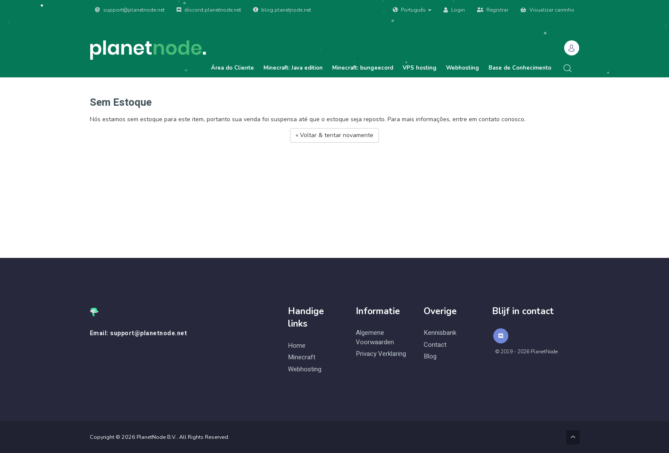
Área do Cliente (232, 68)
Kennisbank (440, 332)
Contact (435, 344)
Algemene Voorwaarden (375, 337)
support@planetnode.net (130, 9)
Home (296, 345)
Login (454, 9)
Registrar (492, 9)
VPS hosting (420, 68)
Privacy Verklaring (381, 353)
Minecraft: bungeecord (362, 68)
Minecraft (301, 357)
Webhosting (462, 68)
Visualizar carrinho (547, 9)
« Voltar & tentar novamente (334, 135)
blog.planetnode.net (282, 9)
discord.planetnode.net (209, 9)
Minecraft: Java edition (293, 68)
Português (412, 9)
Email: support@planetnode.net (138, 333)
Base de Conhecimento (520, 68)
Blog (430, 356)
